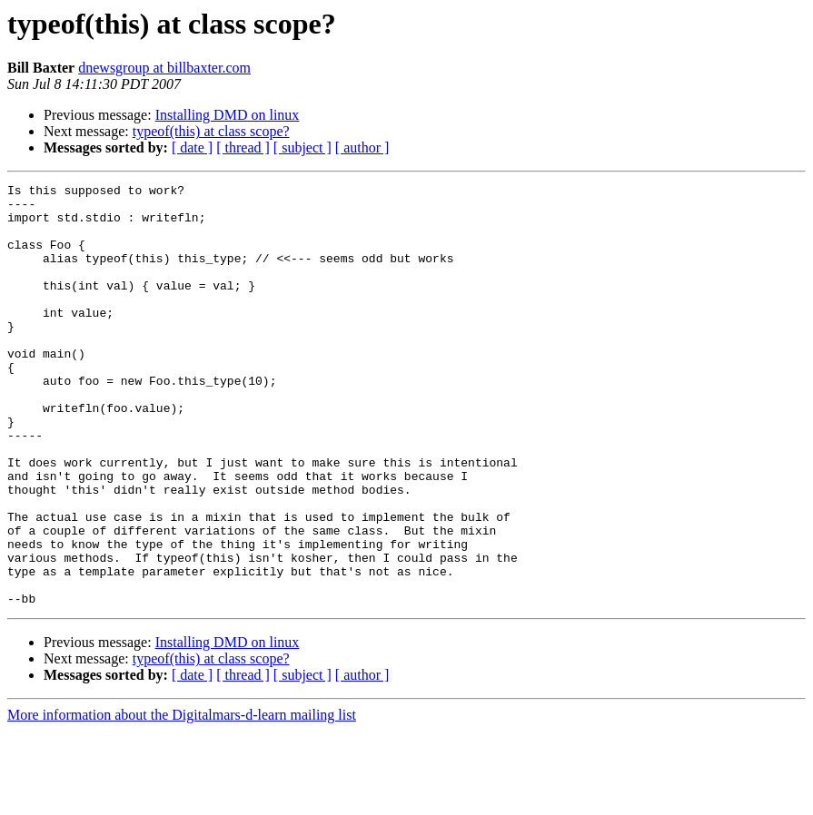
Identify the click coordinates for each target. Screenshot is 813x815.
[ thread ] (243, 147)
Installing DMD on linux (227, 115)
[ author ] (362, 147)
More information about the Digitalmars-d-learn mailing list (181, 799)
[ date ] (192, 147)
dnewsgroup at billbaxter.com (164, 67)
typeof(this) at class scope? (211, 131)
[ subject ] (302, 147)
